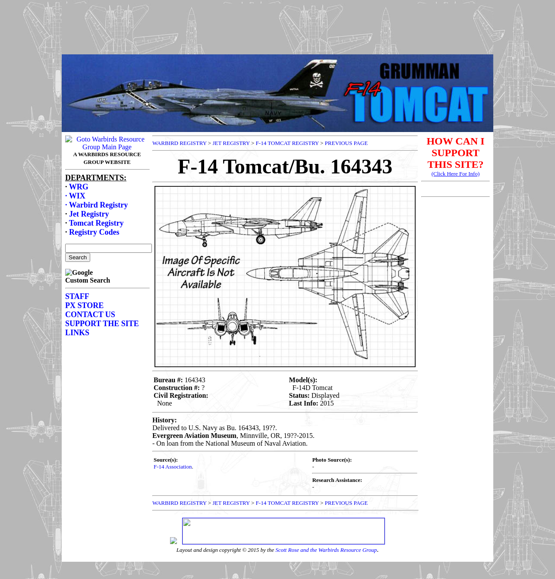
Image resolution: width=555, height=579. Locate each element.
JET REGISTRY (230, 143)
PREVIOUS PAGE (346, 143)
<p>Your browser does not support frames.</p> (277, 35)
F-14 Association (173, 466)
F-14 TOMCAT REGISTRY (287, 143)
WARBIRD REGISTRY (179, 143)
